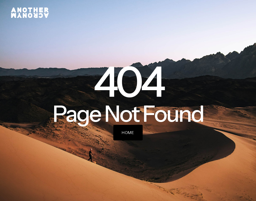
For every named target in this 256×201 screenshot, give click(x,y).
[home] (29, 12)
